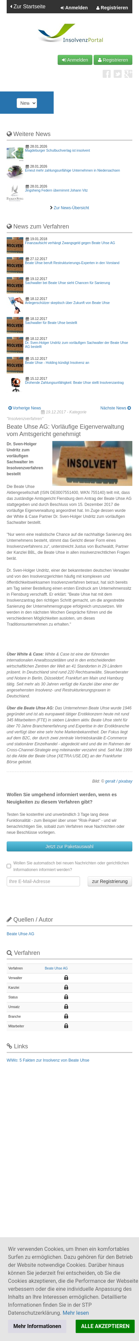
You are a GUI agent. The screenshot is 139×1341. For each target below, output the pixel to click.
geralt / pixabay (118, 781)
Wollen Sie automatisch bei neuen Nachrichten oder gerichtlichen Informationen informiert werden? (68, 866)
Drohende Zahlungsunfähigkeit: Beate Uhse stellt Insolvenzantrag (74, 382)
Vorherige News (24, 408)
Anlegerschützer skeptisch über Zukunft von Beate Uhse (67, 303)
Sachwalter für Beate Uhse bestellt (51, 323)
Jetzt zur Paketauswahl (70, 846)
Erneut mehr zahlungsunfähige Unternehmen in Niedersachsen (72, 170)
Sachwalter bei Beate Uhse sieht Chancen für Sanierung (67, 283)
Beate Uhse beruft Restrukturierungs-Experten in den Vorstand (72, 263)
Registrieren (112, 8)
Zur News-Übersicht (71, 208)
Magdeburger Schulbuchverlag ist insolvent (57, 150)
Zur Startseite (27, 6)
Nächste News (115, 408)
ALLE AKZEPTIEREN (105, 1326)
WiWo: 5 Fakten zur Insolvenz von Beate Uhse (48, 1060)
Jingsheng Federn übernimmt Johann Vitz (56, 190)
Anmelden (74, 8)
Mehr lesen (76, 1313)
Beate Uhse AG (20, 934)
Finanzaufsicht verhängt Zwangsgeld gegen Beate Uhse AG (70, 243)
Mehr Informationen (37, 1326)
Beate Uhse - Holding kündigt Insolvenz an (57, 363)
